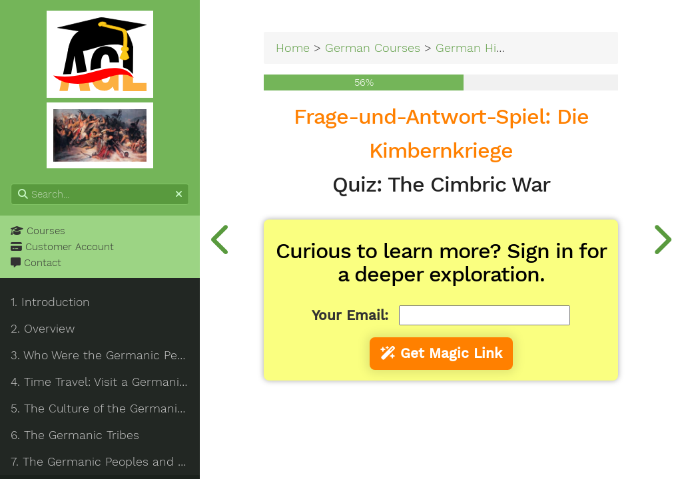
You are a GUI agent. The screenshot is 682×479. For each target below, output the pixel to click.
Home (293, 48)
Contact (36, 263)
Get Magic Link (441, 353)
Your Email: (350, 315)
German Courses (372, 48)
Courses (38, 231)
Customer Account (62, 247)
